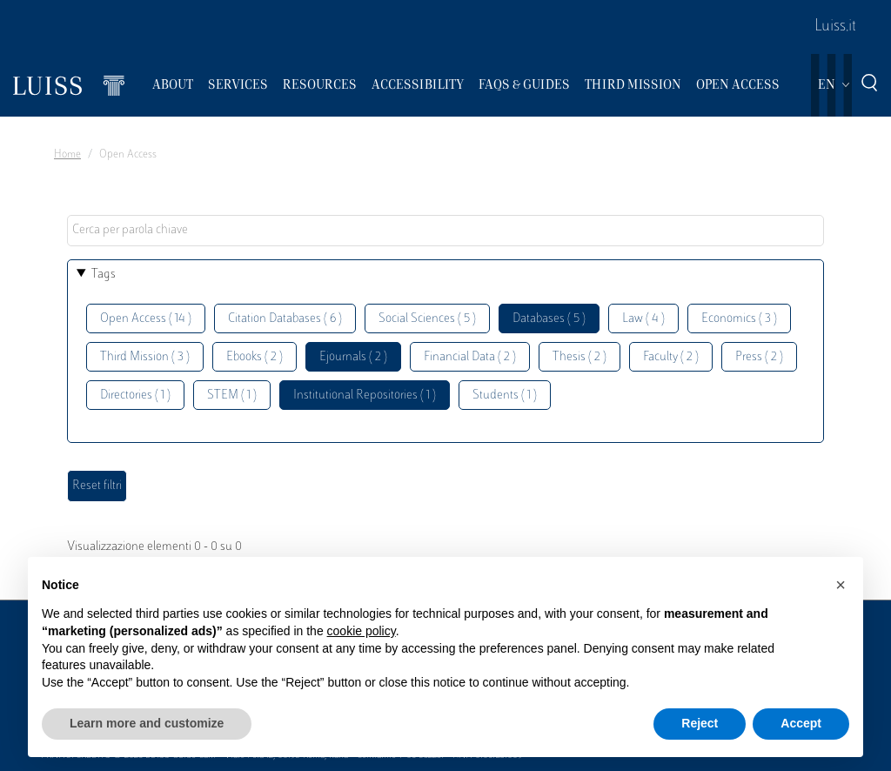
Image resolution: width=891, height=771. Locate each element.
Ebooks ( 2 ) (254, 357)
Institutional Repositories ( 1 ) (364, 395)
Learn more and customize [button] (147, 723)
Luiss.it (835, 27)
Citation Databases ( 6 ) (285, 318)
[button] (840, 585)
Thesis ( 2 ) (579, 357)
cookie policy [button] (361, 631)
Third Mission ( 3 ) (145, 357)
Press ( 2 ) (759, 357)
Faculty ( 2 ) (671, 357)
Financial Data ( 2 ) (470, 357)
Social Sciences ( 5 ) (427, 318)
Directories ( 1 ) (135, 395)
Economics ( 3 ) (739, 318)
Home (67, 155)
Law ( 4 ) (643, 318)
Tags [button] (103, 274)
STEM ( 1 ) (232, 395)
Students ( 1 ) (504, 395)
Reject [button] (699, 723)
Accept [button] (800, 723)
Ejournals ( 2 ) (353, 357)
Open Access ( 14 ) (145, 318)
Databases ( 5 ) (549, 318)
